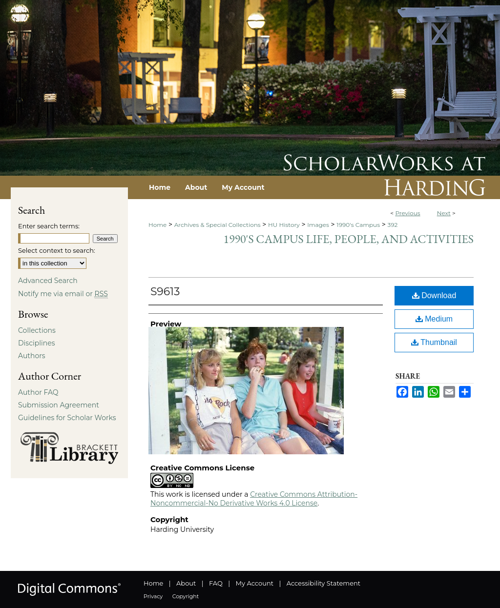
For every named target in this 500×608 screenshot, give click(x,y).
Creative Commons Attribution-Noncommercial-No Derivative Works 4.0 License (253, 498)
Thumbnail (434, 342)
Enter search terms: (49, 226)
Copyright (185, 596)
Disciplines (36, 343)
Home (157, 224)
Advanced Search (48, 280)
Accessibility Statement (323, 583)
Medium (434, 319)
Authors (31, 355)
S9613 (165, 291)
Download (434, 295)
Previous (407, 213)
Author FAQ (38, 392)
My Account (254, 583)
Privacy (153, 596)
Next (444, 213)
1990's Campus (358, 224)
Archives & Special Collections (217, 224)
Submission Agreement (58, 405)
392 (392, 224)
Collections (37, 330)
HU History (284, 224)
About (186, 583)
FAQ (216, 583)
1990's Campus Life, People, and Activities (349, 238)
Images (318, 224)
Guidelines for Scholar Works (67, 417)
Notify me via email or (63, 293)
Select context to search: (56, 250)
